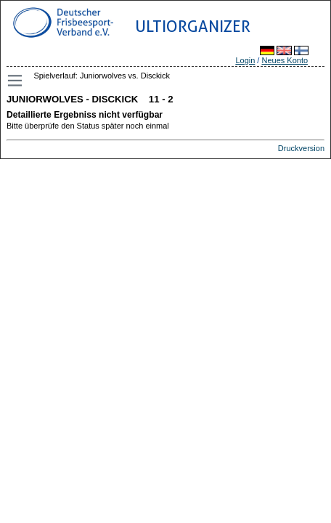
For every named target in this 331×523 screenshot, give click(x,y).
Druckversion (301, 148)
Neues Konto (284, 60)
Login (245, 60)
